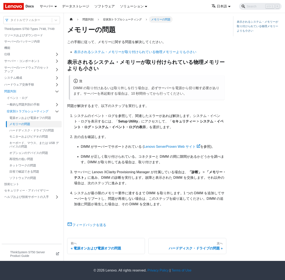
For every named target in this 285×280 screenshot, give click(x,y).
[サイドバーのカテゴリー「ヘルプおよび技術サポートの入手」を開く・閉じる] (57, 197)
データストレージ (75, 6)
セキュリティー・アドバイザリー (26, 190)
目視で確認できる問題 (24, 171)
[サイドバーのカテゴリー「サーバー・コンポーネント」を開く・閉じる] (57, 61)
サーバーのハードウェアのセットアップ (26, 69)
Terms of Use (181, 270)
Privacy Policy (158, 270)
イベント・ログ (17, 98)
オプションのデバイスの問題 (28, 153)
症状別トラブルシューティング (27, 111)
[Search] (260, 6)
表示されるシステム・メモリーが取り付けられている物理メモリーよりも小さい (135, 52)
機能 (7, 47)
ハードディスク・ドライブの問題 (31, 130)
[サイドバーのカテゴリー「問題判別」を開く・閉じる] (57, 91)
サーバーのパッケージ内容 (22, 41)
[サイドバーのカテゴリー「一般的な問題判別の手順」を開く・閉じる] (57, 104)
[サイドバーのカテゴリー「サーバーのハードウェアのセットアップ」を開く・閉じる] (57, 70)
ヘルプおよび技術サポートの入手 (26, 196)
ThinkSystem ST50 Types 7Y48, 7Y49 (29, 29)
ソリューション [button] (132, 6)
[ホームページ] (71, 19)
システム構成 (13, 77)
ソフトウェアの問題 (22, 178)
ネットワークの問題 (22, 165)
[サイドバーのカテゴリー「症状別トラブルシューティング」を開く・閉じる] (57, 111)
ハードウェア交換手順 (19, 84)
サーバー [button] (46, 6)
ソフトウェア (104, 6)
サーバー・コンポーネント (22, 61)
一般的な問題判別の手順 (23, 104)
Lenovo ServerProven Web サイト (172, 146)
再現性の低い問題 (21, 159)
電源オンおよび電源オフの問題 (30, 118)
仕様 (7, 54)
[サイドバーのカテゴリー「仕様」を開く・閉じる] (57, 54)
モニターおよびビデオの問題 (28, 136)
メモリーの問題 (19, 124)
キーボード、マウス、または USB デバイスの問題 (34, 144)
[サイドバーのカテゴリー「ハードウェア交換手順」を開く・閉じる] (57, 84)
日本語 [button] (219, 6)
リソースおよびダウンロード (23, 35)
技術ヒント (11, 184)
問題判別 (10, 91)
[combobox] (10, 20)
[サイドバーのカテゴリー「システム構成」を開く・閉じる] (57, 78)
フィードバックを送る (86, 225)
